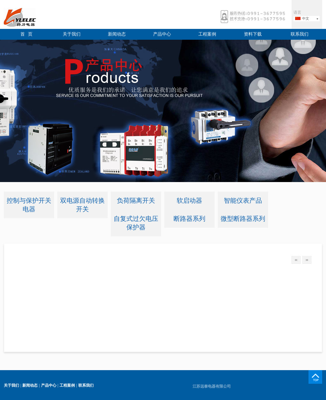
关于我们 (72, 34)
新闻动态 (117, 34)
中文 (305, 18)
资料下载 (253, 34)
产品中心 (162, 34)
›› (307, 260)
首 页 (26, 34)
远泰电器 (31, 17)
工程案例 (207, 34)
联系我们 (299, 34)
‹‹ (296, 260)
